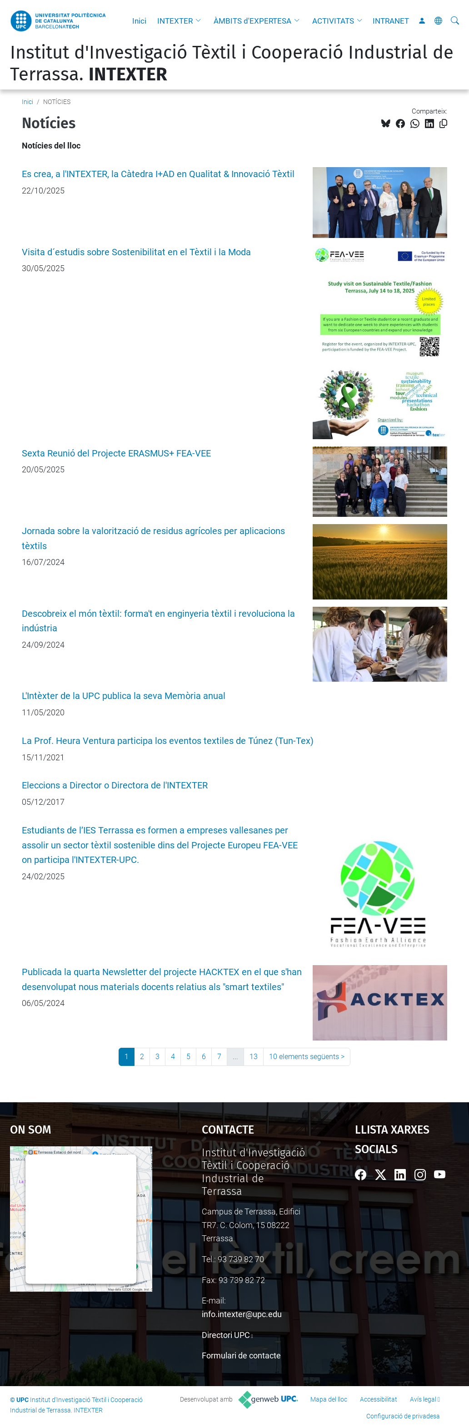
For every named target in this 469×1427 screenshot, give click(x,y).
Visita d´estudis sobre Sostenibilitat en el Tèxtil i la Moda (136, 252)
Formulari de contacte (241, 1355)
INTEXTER (175, 20)
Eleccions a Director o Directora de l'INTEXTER (115, 785)
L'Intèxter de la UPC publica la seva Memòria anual (123, 696)
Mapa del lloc (328, 1399)
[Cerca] (455, 21)
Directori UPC (226, 1335)
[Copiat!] (443, 124)
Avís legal (423, 1399)
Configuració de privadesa (403, 1416)
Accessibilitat (378, 1399)
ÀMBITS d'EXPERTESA (252, 20)
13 (253, 1056)
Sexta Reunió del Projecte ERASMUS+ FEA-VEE (116, 453)
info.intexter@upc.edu (242, 1314)
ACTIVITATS (333, 20)
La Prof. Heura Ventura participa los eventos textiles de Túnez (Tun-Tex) (168, 741)
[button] (200, 21)
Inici (139, 20)
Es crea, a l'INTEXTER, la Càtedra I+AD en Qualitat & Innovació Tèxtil (158, 174)
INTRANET (391, 20)
